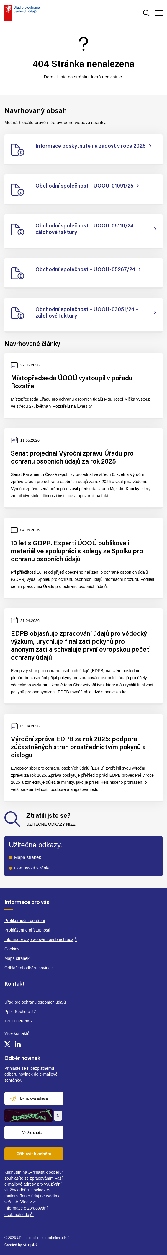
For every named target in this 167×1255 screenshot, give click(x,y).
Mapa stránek (27, 857)
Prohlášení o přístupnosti (27, 930)
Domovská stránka (32, 867)
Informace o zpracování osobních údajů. (26, 1211)
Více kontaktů (17, 1033)
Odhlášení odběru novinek (28, 967)
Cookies (11, 949)
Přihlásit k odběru (34, 1154)
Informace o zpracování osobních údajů (40, 939)
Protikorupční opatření (24, 920)
